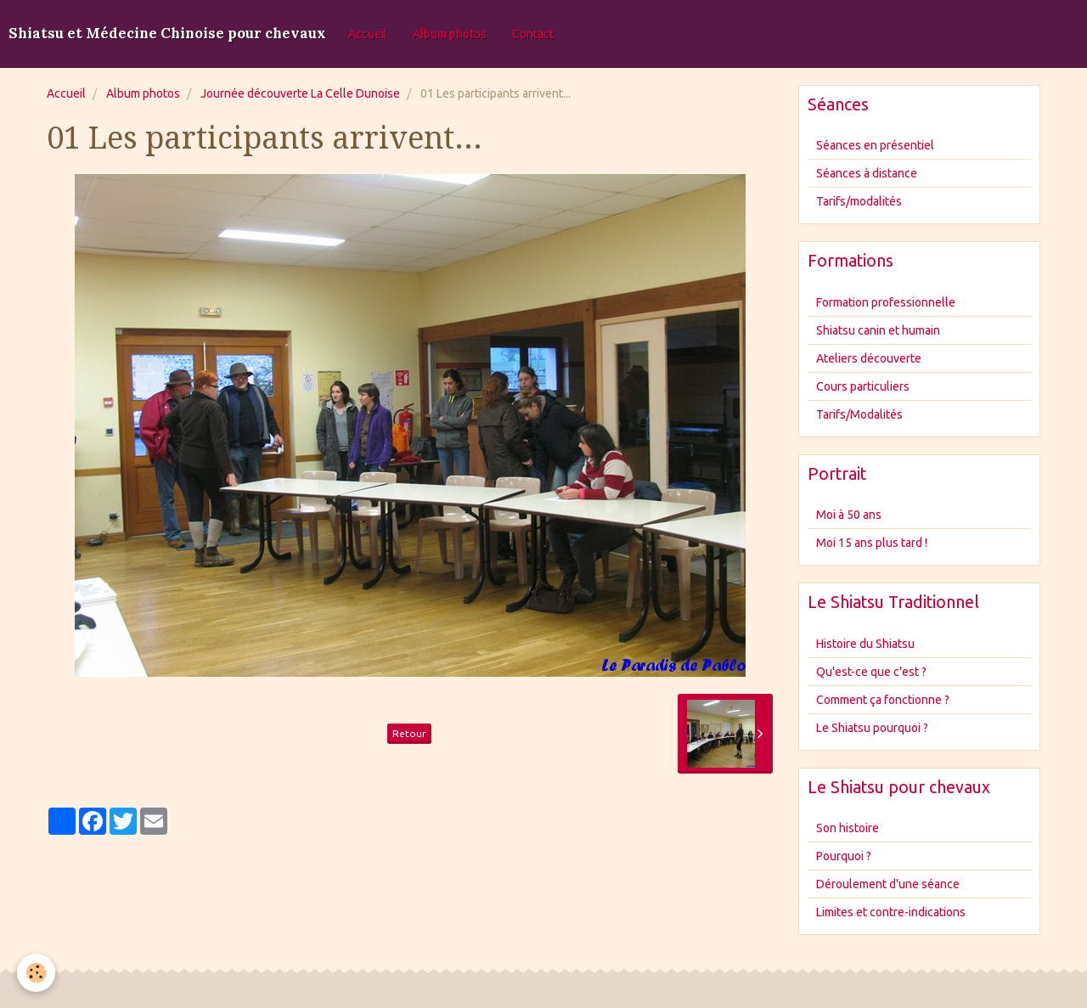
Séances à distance (866, 173)
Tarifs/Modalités (859, 414)
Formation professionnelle (885, 302)
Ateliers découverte (868, 358)
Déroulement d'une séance (888, 884)
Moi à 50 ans (848, 514)
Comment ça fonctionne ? (882, 700)
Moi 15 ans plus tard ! (871, 542)
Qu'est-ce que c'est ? (871, 672)
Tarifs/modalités (859, 201)
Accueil (367, 34)
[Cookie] (36, 973)
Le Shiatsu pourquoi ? (872, 728)
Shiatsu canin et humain (878, 330)
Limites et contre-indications (891, 912)
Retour (409, 733)
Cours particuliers (863, 386)
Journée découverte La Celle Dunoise (300, 93)
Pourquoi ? (843, 856)
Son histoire (847, 828)
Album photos (450, 34)
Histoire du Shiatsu (865, 643)
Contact (533, 34)
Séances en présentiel (875, 145)
